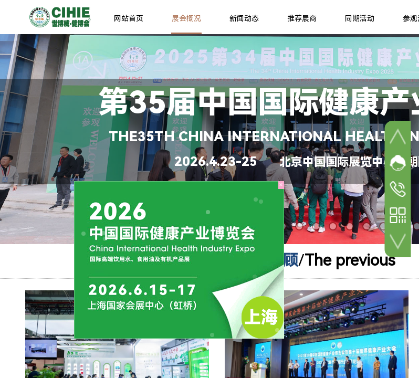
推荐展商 (302, 18)
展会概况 (186, 18)
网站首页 (128, 18)
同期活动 (359, 18)
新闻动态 (244, 18)
